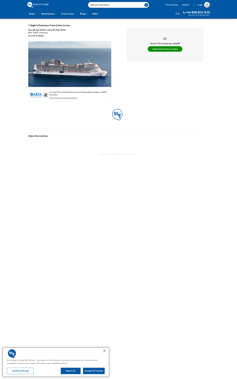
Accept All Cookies (94, 371)
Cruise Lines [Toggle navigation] (68, 13)
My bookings (172, 4)
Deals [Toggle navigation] (33, 13)
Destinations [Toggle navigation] (49, 13)
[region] (55, 362)
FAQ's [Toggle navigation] (96, 13)
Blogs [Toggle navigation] (84, 13)
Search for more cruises (165, 49)
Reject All (70, 371)
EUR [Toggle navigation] (177, 13)
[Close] (104, 350)
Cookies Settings (20, 371)
